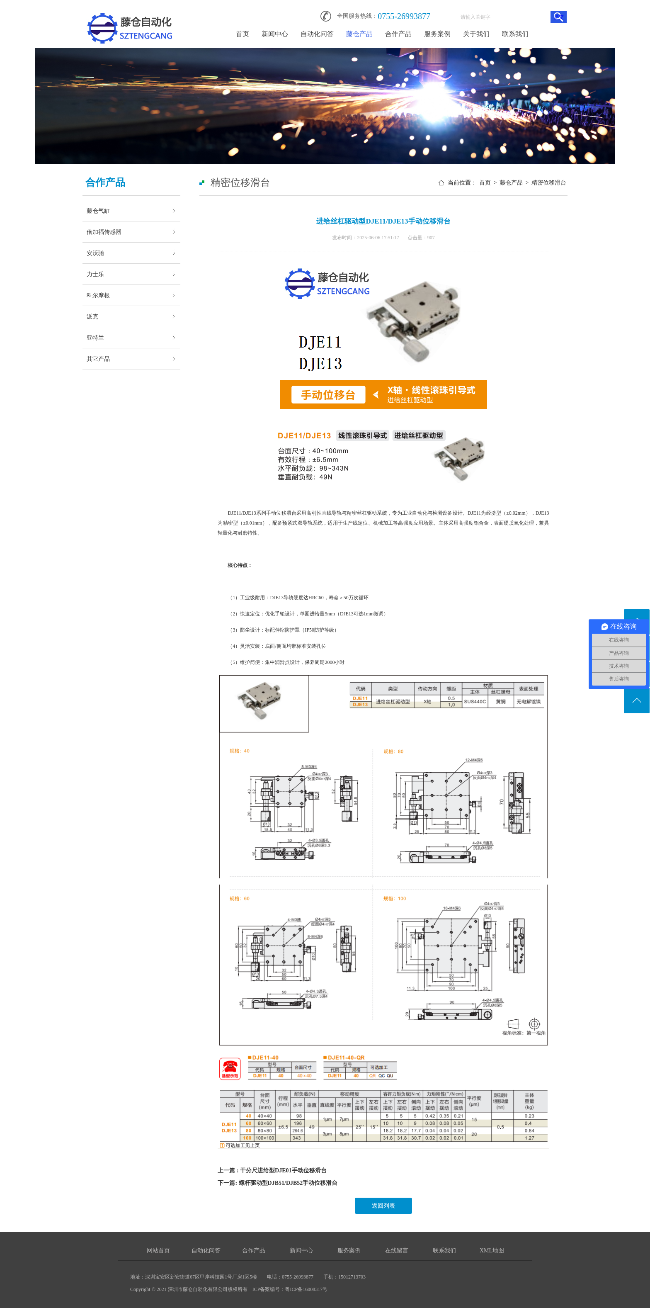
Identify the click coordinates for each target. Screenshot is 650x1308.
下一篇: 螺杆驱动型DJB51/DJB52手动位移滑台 (277, 1183)
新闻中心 (275, 33)
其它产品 (98, 358)
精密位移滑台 (548, 183)
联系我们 (515, 33)
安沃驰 (95, 253)
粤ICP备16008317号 (306, 1289)
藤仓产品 (359, 33)
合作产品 (398, 33)
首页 (242, 33)
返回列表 (383, 1206)
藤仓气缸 (98, 210)
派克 (92, 316)
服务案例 (437, 33)
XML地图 (492, 1250)
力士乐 (95, 274)
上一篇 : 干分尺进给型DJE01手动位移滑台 (272, 1170)
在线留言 (396, 1250)
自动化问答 (317, 33)
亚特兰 (95, 337)
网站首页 (158, 1250)
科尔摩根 (98, 295)
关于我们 (476, 33)
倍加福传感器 (104, 232)
